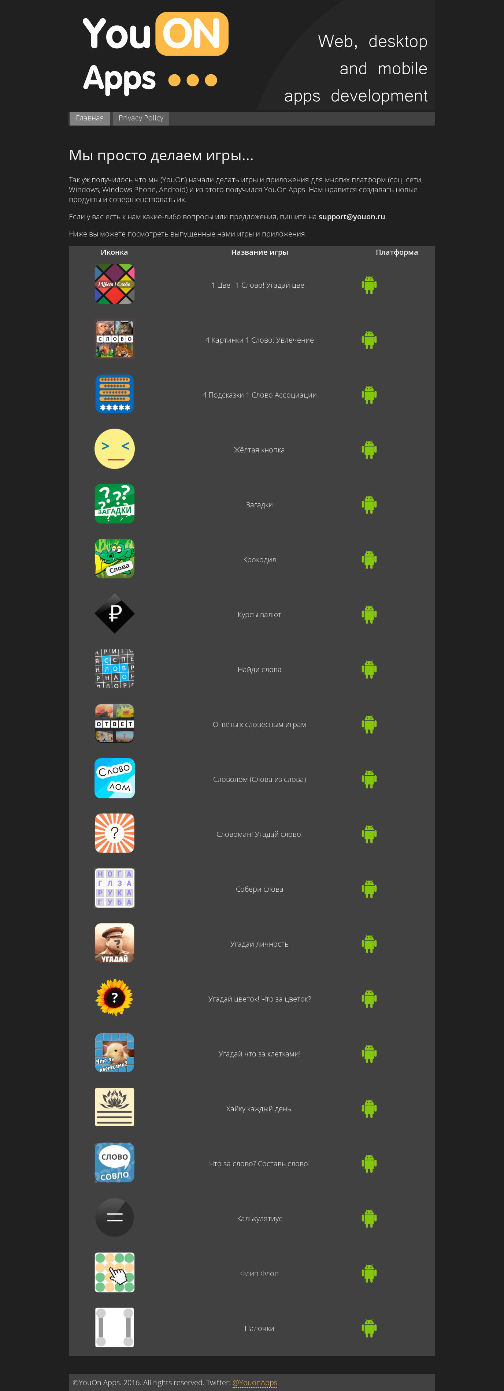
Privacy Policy (141, 118)
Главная (90, 118)
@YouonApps (255, 1382)
